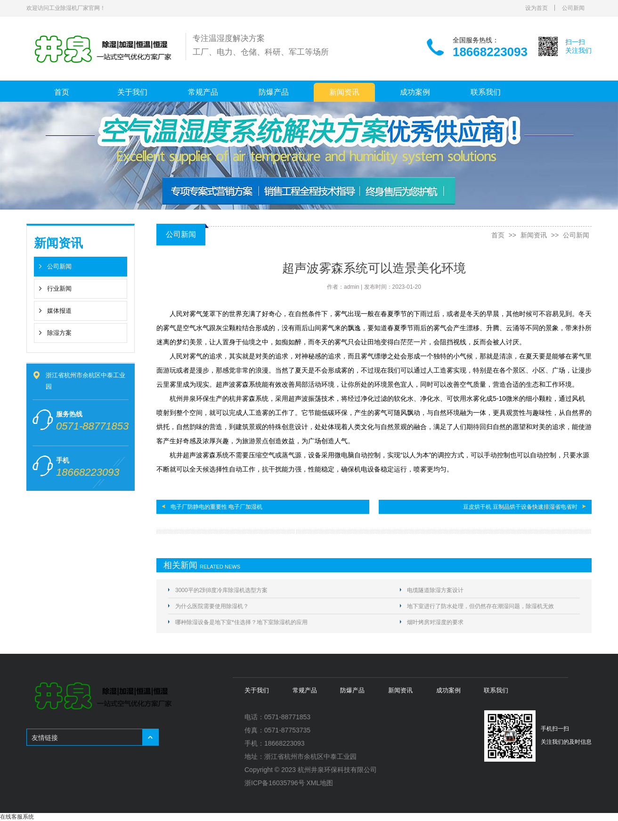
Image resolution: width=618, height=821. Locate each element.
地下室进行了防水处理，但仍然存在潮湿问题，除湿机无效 (480, 606)
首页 (61, 92)
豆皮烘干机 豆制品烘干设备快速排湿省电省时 (520, 507)
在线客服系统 (17, 816)
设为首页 (536, 8)
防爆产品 (274, 92)
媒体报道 (59, 310)
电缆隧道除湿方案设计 (435, 590)
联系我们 (486, 92)
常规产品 (203, 92)
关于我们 (132, 92)
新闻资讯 (344, 92)
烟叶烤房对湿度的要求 (435, 622)
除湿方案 (59, 332)
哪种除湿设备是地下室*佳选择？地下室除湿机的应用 (241, 622)
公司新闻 (573, 8)
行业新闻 (59, 288)
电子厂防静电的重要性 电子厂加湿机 (216, 507)
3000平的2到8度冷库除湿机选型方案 (221, 590)
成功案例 (415, 92)
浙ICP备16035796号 (274, 783)
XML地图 (320, 783)
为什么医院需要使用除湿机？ (212, 606)
